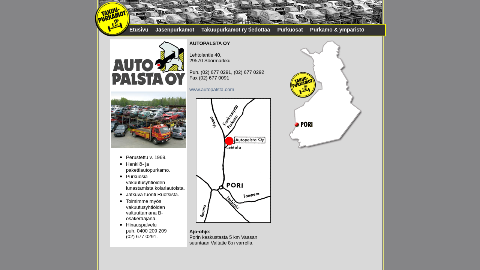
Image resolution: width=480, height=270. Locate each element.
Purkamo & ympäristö (337, 30)
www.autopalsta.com (211, 89)
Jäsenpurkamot (175, 30)
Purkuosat (290, 30)
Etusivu (138, 30)
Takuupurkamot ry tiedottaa (235, 30)
